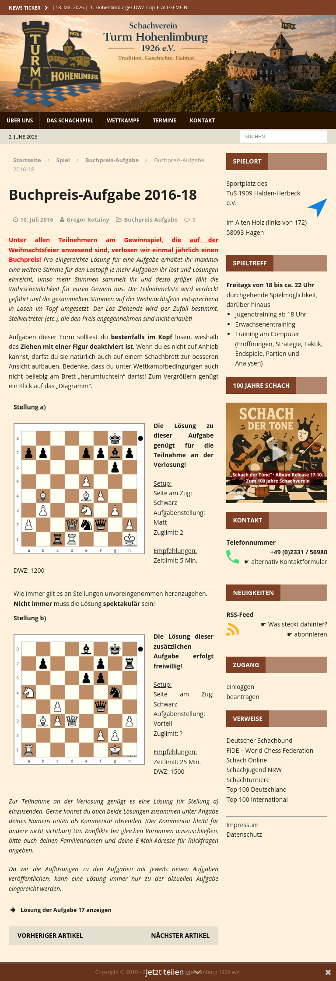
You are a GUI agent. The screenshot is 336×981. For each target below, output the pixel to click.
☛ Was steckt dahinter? (294, 624)
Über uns (20, 120)
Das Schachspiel (69, 120)
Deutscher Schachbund (259, 740)
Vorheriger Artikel (50, 935)
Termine (164, 120)
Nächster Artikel (180, 935)
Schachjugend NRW (254, 769)
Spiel (63, 160)
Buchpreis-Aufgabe (151, 219)
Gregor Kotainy (87, 219)
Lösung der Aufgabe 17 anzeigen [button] (60, 909)
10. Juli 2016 (36, 219)
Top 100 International (256, 799)
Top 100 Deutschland (256, 789)
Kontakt (202, 120)
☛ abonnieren (307, 634)
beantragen (242, 696)
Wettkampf (123, 120)
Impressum (242, 825)
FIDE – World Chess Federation (269, 750)
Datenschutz (244, 834)
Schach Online (246, 760)
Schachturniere (248, 780)
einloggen (240, 686)
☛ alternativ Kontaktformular (285, 561)
